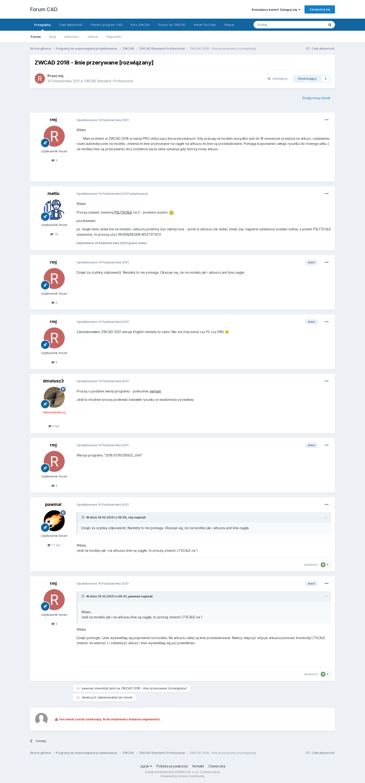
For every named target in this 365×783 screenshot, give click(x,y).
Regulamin (114, 36)
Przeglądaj (42, 27)
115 (54, 234)
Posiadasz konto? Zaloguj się (276, 9)
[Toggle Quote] (83, 517)
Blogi (52, 36)
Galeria (93, 36)
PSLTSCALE (123, 212)
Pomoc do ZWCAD (172, 25)
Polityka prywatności (172, 766)
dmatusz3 (53, 380)
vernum (155, 391)
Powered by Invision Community (182, 776)
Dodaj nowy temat (316, 98)
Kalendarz (71, 36)
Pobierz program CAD (106, 25)
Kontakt (198, 766)
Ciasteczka (216, 766)
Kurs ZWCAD (140, 25)
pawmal (53, 504)
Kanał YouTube (205, 25)
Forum (36, 36)
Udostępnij (277, 78)
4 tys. (54, 426)
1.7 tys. (54, 545)
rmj (60, 76)
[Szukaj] (277, 24)
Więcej (229, 25)
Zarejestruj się (319, 9)
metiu (53, 193)
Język (146, 766)
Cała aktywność (70, 25)
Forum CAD (43, 9)
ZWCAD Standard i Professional (108, 81)
